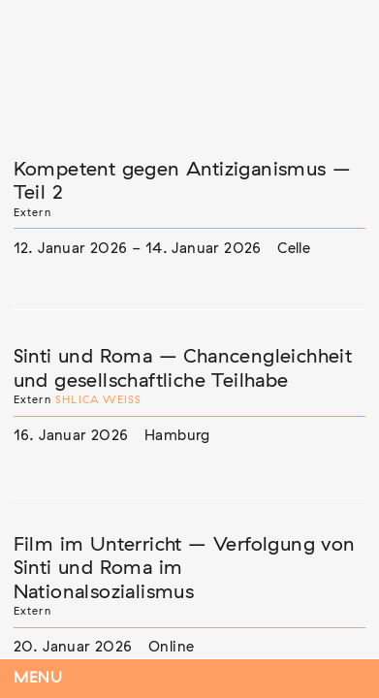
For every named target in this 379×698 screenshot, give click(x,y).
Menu (38, 678)
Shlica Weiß (98, 400)
